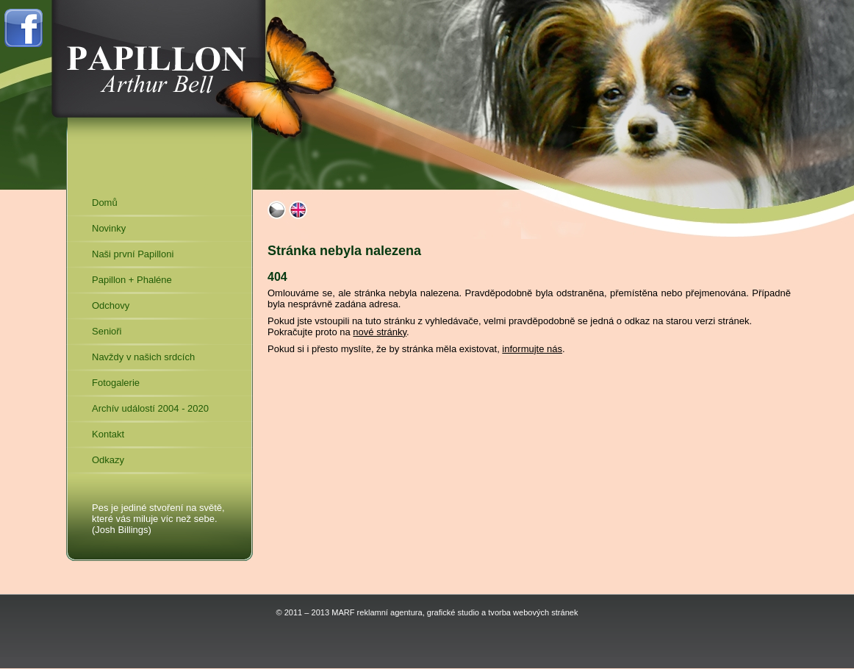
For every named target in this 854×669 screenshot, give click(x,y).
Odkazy (108, 459)
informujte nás (532, 348)
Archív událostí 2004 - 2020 (150, 408)
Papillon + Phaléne (132, 279)
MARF (342, 612)
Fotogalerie (116, 382)
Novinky (109, 228)
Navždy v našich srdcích (143, 356)
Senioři (106, 331)
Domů (105, 202)
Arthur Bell (157, 59)
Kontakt (108, 434)
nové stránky (379, 331)
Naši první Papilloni (132, 254)
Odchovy (110, 305)
